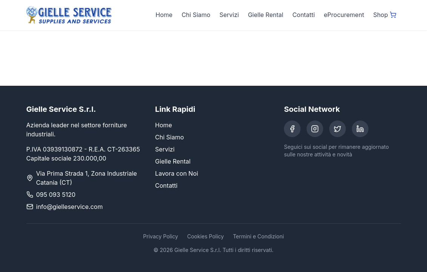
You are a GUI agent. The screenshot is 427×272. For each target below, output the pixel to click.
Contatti (303, 15)
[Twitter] (337, 129)
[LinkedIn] (360, 129)
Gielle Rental (266, 15)
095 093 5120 (56, 194)
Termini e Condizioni (258, 236)
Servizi (229, 15)
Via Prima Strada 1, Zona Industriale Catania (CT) (86, 178)
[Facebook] (292, 129)
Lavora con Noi (176, 173)
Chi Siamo (196, 15)
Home (164, 15)
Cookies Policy (205, 236)
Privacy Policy (160, 236)
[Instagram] (315, 129)
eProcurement (344, 15)
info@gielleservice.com (69, 206)
